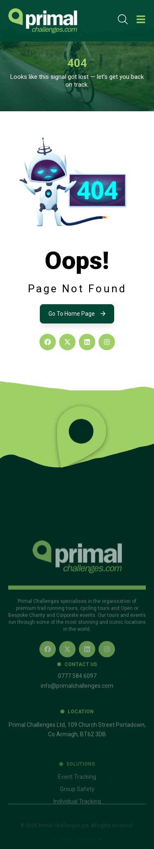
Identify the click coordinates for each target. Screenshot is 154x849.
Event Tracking (77, 795)
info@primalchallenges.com (77, 705)
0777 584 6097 (77, 696)
